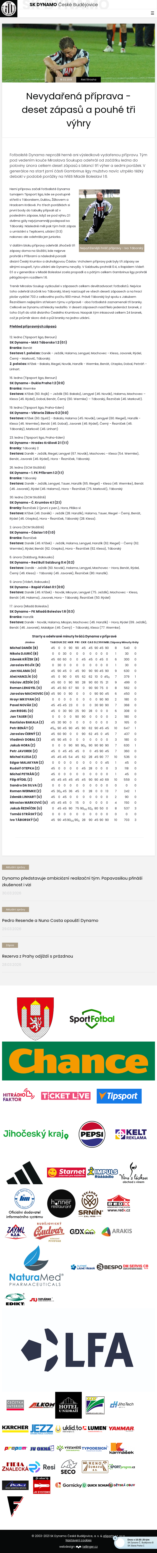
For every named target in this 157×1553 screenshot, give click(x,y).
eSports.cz (110, 1536)
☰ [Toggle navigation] (152, 13)
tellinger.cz (90, 1547)
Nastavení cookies (79, 1540)
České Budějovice (64, 4)
